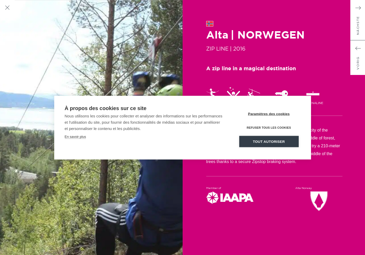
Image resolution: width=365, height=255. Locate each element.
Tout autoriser (269, 141)
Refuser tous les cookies (269, 127)
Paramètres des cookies (269, 114)
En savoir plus (75, 136)
